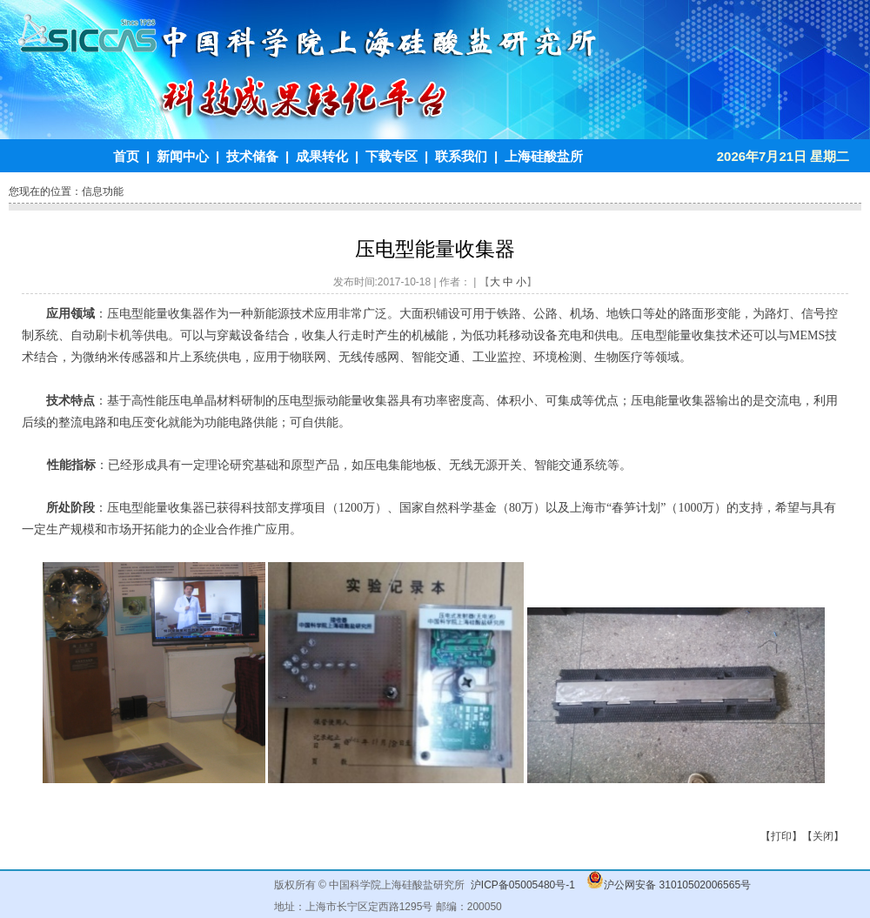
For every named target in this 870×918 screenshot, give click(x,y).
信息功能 (103, 191)
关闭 (823, 836)
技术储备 (252, 156)
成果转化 (322, 156)
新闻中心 (183, 156)
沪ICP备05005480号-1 (523, 885)
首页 (126, 156)
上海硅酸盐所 (544, 156)
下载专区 (391, 156)
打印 (781, 836)
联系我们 (461, 156)
